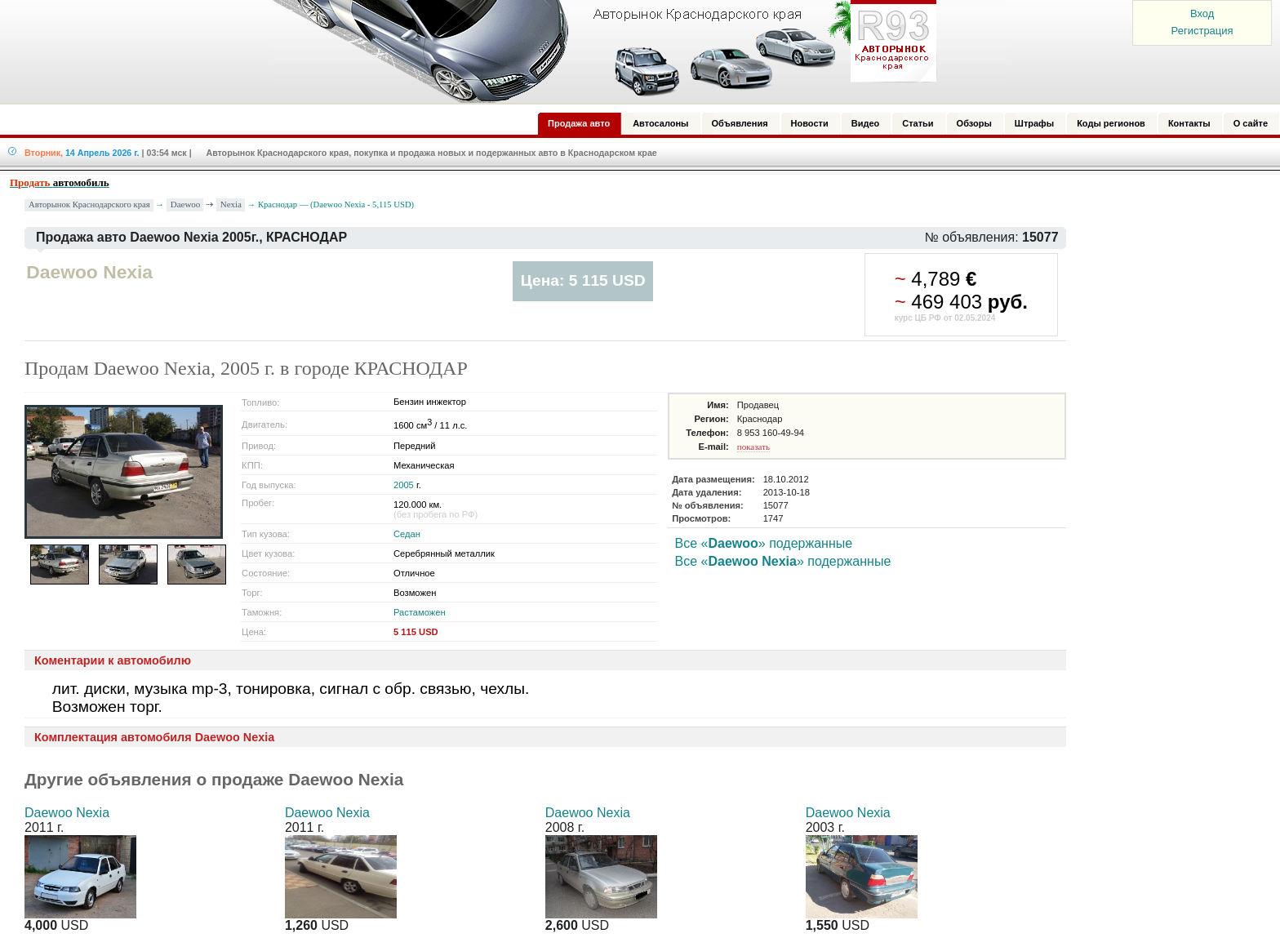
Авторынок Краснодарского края (89, 204)
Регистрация (1202, 30)
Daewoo (186, 204)
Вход (1202, 13)
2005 (403, 485)
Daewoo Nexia (66, 813)
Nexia (231, 204)
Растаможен (419, 612)
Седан (406, 534)
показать (753, 446)
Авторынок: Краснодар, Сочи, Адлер (599, 51)
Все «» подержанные (764, 543)
